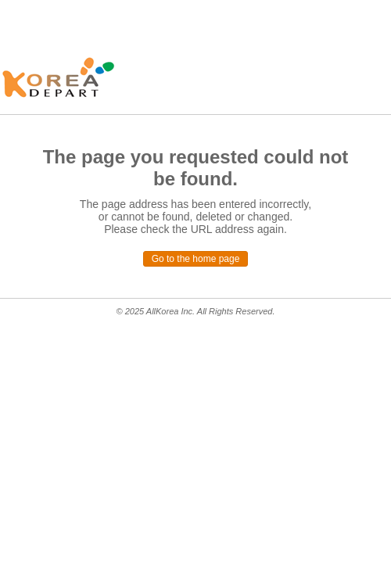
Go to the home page (196, 258)
